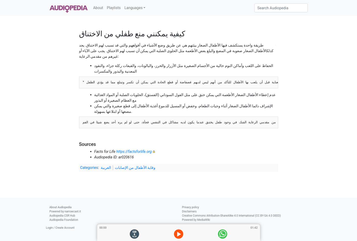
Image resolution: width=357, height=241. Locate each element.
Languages (133, 8)
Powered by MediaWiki (196, 219)
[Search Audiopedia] (281, 7)
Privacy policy (190, 207)
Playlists (114, 8)
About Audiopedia (61, 207)
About (98, 8)
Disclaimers (189, 211)
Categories (89, 167)
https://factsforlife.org (134, 151)
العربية (106, 167)
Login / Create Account (60, 227)
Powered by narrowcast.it (65, 211)
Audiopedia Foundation (64, 219)
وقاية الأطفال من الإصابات (135, 167)
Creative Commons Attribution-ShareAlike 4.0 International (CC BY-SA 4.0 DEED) (231, 215)
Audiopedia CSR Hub (62, 215)
